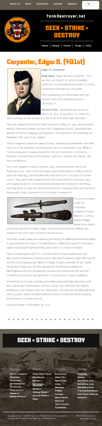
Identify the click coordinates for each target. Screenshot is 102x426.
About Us (15, 3)
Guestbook (42, 3)
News (28, 3)
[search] (87, 4)
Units (89, 45)
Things (78, 45)
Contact (58, 3)
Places (67, 45)
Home (45, 45)
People (56, 45)
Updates (72, 3)
